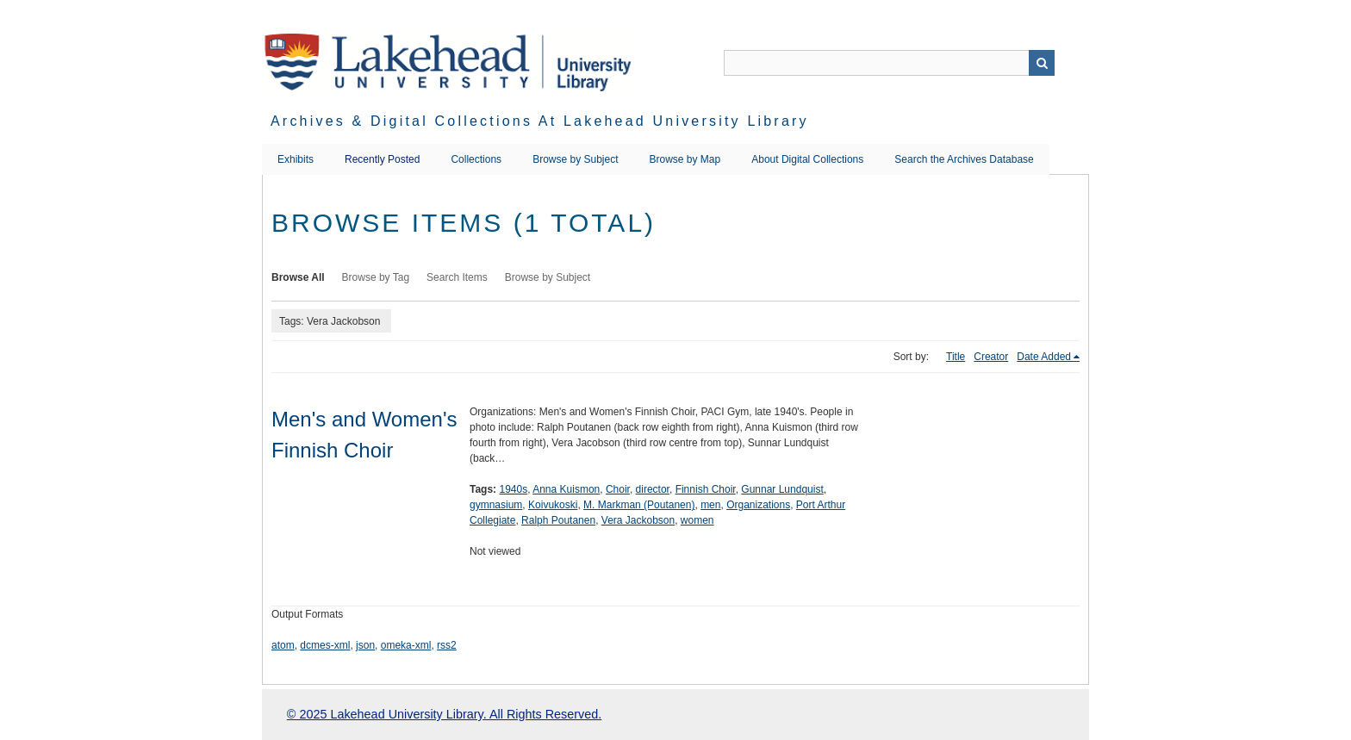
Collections (476, 159)
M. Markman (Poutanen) (638, 505)
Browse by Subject (575, 159)
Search (1042, 63)
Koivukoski (552, 505)
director (652, 489)
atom (283, 645)
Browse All (298, 277)
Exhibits (295, 159)
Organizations (758, 505)
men (710, 505)
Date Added (1044, 357)
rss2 (447, 645)
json (365, 645)
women (697, 520)
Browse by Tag (376, 277)
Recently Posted (382, 159)
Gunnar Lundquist (782, 489)
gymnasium (496, 505)
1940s (513, 489)
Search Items (457, 277)
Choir (618, 489)
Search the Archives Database (963, 159)
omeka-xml (406, 645)
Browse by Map (685, 159)
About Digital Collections (807, 159)
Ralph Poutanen (558, 520)
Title (955, 357)
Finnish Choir (706, 489)
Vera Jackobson (638, 520)
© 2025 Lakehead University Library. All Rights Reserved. (444, 714)
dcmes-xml (325, 645)
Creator (991, 357)
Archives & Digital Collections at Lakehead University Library (540, 121)
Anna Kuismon (566, 489)
